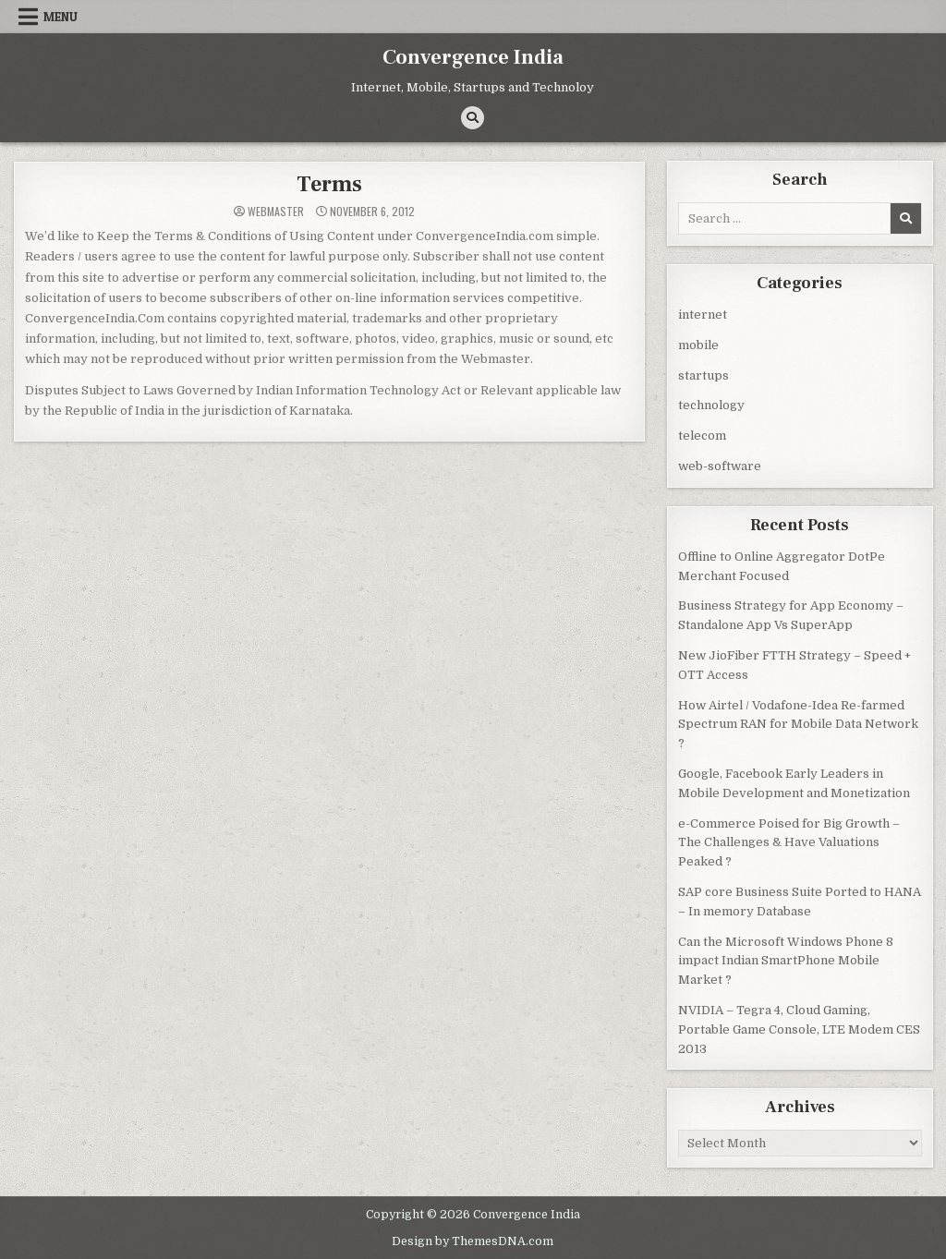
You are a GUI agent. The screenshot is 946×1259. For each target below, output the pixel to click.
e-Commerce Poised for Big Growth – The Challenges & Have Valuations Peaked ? (789, 842)
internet (702, 314)
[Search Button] (472, 117)
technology (711, 404)
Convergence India (473, 57)
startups (703, 374)
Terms (329, 183)
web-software (719, 465)
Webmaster (276, 210)
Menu (60, 16)
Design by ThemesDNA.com (472, 1239)
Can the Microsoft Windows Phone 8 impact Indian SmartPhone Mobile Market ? (785, 960)
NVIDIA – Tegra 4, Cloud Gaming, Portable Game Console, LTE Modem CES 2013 (799, 1028)
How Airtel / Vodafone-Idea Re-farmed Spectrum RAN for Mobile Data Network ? (798, 723)
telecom (702, 435)
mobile (698, 344)
